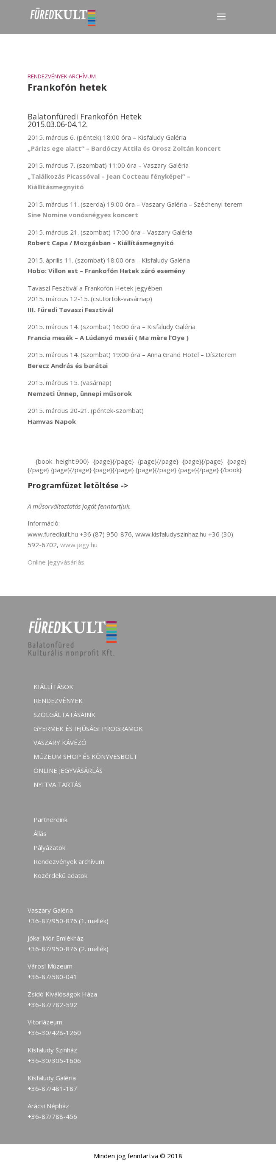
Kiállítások (53, 686)
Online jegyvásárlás (56, 562)
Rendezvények (58, 700)
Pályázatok (49, 847)
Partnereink (50, 819)
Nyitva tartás (57, 784)
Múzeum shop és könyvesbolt (85, 756)
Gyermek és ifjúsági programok (88, 728)
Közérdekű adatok (60, 875)
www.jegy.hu (79, 544)
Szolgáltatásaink (64, 714)
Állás (40, 833)
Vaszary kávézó (59, 742)
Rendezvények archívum (62, 76)
